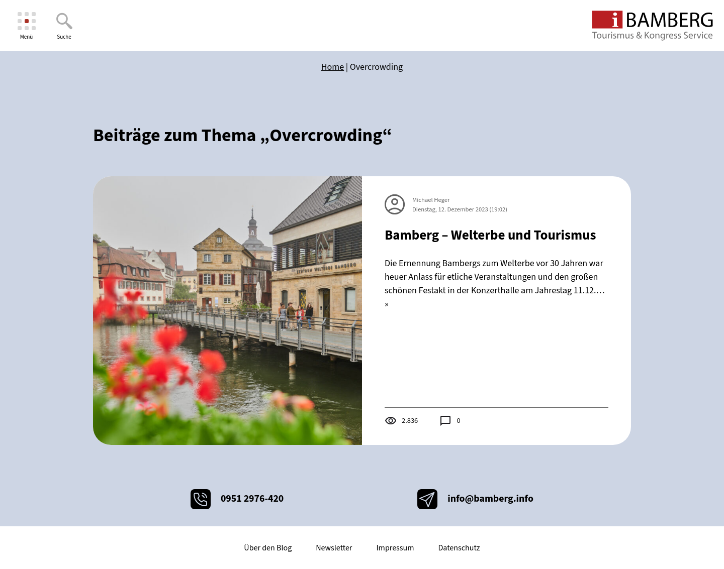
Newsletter (334, 547)
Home (332, 67)
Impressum (395, 547)
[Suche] (64, 26)
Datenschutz (459, 547)
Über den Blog (268, 547)
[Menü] (26, 26)
